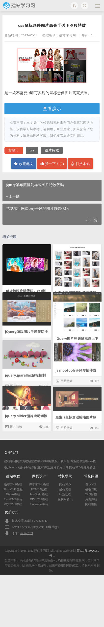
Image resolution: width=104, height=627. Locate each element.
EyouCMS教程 (13, 499)
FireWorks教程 (39, 504)
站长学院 (65, 476)
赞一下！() (52, 164)
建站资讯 (65, 489)
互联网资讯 (65, 499)
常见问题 (91, 476)
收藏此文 (23, 164)
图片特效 (52, 150)
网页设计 (39, 476)
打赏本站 (80, 164)
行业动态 (65, 494)
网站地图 (91, 504)
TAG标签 (91, 494)
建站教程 (13, 476)
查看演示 (52, 108)
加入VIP (91, 484)
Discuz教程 (13, 494)
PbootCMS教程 (13, 489)
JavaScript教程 (39, 494)
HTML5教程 (39, 489)
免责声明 (91, 499)
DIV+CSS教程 (39, 499)
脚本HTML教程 (39, 484)
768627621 (26, 533)
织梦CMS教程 (13, 504)
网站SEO (65, 484)
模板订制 (91, 489)
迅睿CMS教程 (13, 484)
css (32, 150)
